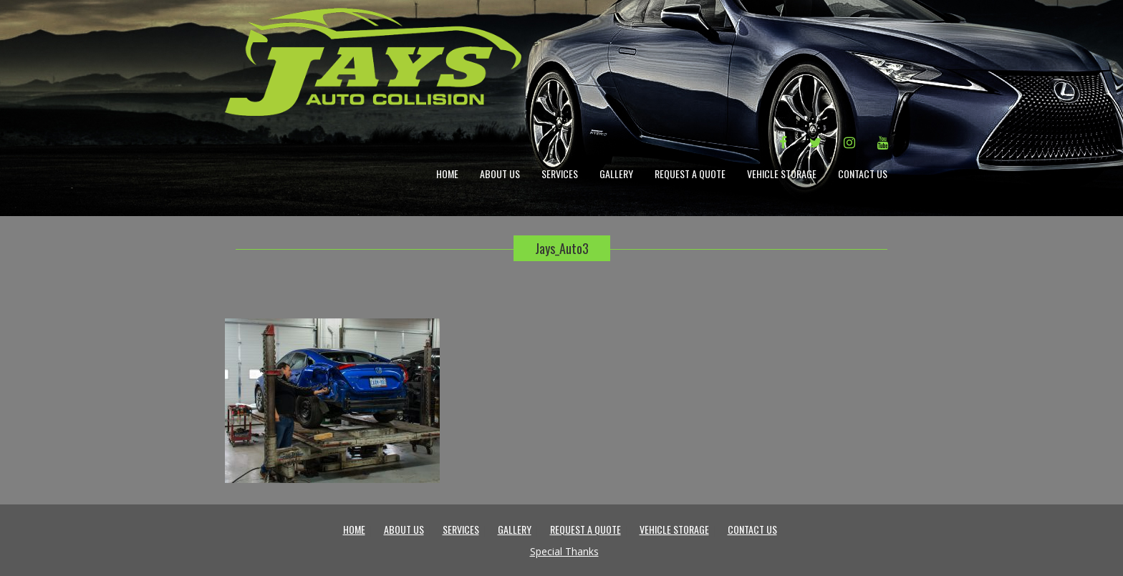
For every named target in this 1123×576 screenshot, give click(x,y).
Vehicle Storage (781, 173)
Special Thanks (564, 551)
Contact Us (862, 173)
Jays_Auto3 (562, 248)
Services (559, 173)
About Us (500, 173)
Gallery (616, 173)
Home (447, 173)
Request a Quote (690, 173)
